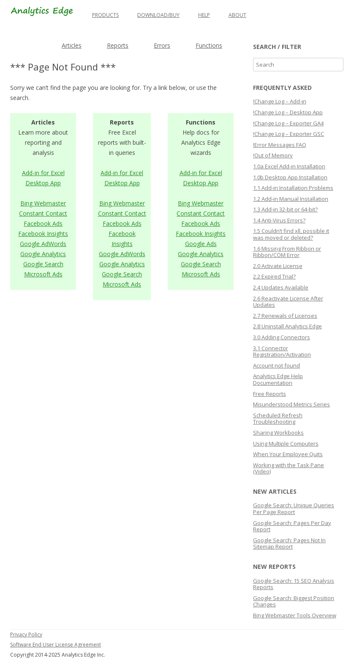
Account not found (276, 365)
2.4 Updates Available (280, 287)
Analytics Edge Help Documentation (278, 379)
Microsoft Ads (43, 274)
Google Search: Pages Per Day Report (292, 526)
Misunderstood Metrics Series (291, 404)
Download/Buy (158, 15)
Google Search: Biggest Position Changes (293, 601)
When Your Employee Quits (288, 454)
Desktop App (43, 183)
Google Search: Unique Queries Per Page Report (293, 508)
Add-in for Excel (43, 173)
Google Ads (201, 244)
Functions (209, 45)
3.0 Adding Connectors (281, 337)
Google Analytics (43, 254)
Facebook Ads (43, 223)
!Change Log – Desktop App (288, 112)
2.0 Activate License (277, 266)
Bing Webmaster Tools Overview (294, 615)
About (237, 15)
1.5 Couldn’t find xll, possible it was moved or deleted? (291, 234)
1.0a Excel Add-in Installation (289, 166)
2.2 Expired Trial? (274, 276)
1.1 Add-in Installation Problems (293, 188)
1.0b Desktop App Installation (290, 177)
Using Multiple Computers (286, 443)
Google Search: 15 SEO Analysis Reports (293, 584)
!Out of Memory (273, 155)
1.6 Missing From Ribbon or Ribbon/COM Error (287, 252)
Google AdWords (43, 244)
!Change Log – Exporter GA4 (288, 123)
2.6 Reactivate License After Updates (288, 302)
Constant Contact (43, 213)
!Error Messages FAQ (279, 145)
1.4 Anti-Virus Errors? (279, 220)
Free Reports (269, 394)
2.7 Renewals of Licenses (285, 315)
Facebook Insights (43, 234)
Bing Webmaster (43, 203)
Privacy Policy (26, 634)
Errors (162, 45)
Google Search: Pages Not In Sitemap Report (289, 543)
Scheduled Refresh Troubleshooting (277, 418)
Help (204, 15)
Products (105, 15)
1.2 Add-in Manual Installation (290, 199)
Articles (72, 45)
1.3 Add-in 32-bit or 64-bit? (285, 209)
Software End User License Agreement (55, 644)
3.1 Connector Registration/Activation (282, 351)
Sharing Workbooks (278, 432)
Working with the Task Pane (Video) (288, 468)
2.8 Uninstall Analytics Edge (287, 326)
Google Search (43, 264)
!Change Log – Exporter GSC (288, 134)
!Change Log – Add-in (279, 101)
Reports (117, 45)
